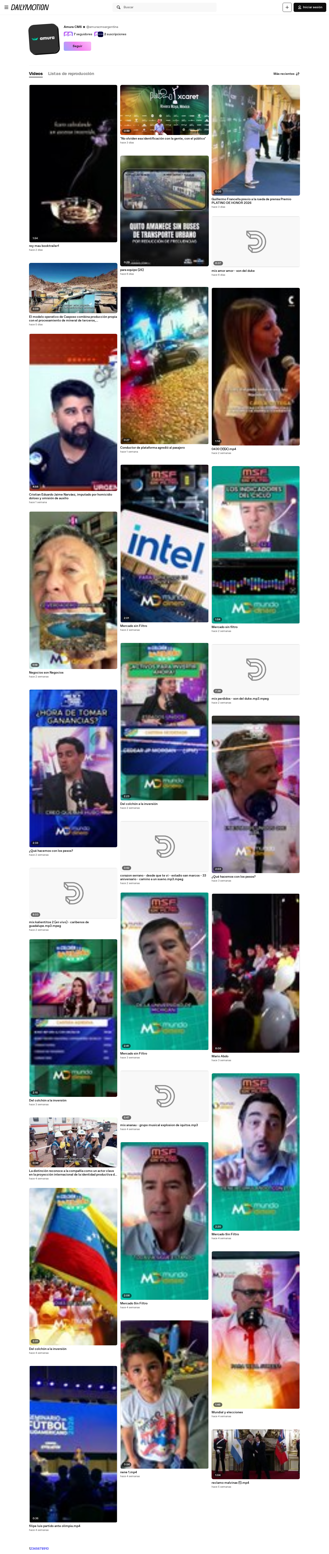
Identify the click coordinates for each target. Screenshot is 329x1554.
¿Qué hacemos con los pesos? (51, 851)
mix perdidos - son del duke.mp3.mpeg (240, 699)
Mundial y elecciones (227, 1412)
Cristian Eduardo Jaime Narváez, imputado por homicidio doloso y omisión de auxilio (70, 496)
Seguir (77, 46)
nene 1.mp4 (128, 1472)
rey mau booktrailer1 (44, 246)
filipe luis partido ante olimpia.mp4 (54, 1526)
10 (47, 1549)
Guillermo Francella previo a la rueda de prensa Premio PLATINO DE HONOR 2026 (251, 201)
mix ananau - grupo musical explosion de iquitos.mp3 (159, 1125)
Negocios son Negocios (46, 672)
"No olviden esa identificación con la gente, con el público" (163, 138)
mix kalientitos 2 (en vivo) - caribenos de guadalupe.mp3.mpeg (59, 924)
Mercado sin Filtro (133, 626)
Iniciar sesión (309, 7)
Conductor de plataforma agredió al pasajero (152, 448)
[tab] (36, 74)
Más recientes (286, 74)
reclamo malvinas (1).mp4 (230, 1483)
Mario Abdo (220, 1056)
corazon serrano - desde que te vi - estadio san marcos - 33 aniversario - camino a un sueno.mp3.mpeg (163, 877)
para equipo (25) (132, 270)
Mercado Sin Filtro (134, 1303)
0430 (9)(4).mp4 (224, 449)
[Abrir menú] (6, 7)
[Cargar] (287, 7)
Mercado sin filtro (225, 627)
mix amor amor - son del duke (233, 271)
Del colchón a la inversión (47, 1100)
